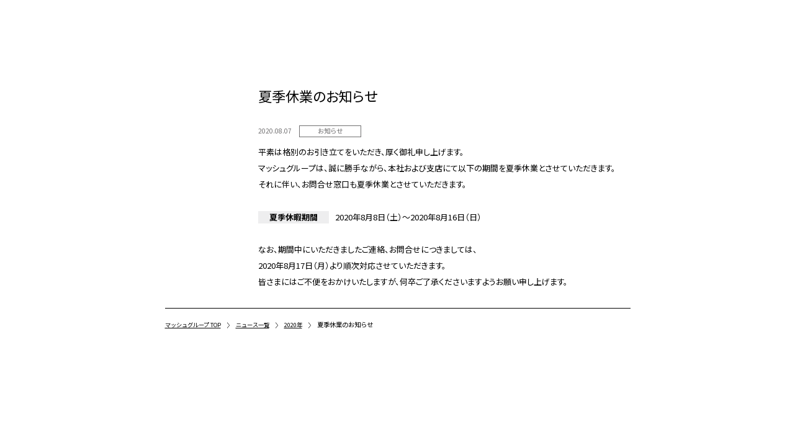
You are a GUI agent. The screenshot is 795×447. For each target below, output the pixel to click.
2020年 (306, 324)
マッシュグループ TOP (197, 324)
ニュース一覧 (263, 324)
